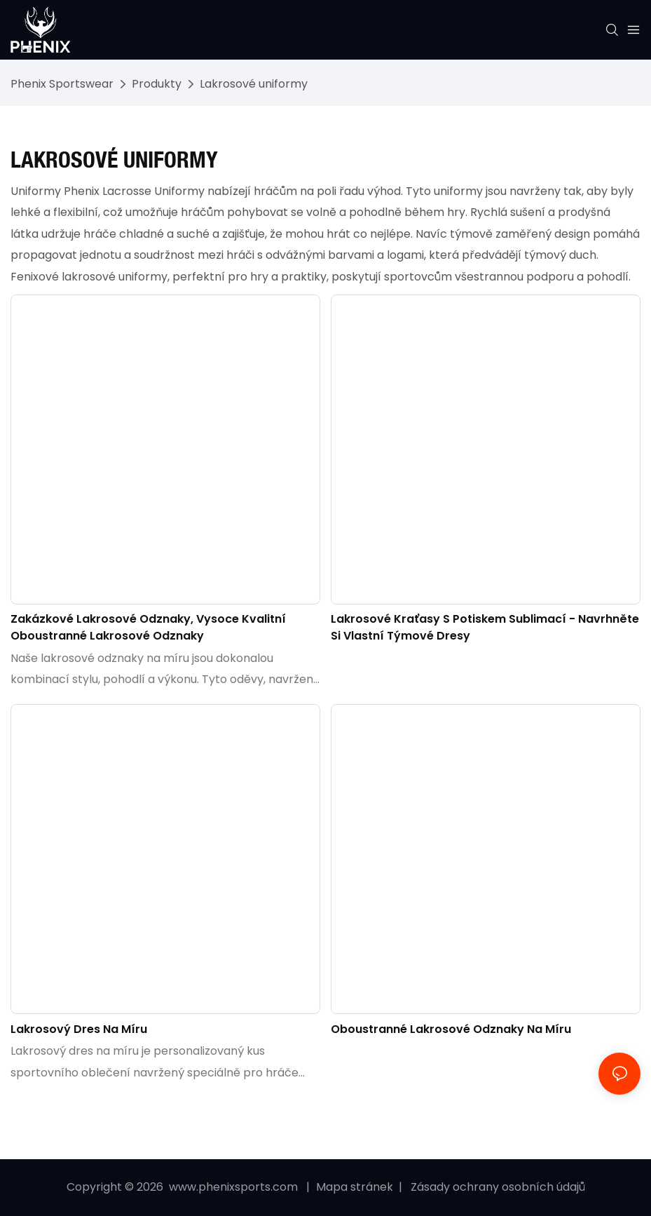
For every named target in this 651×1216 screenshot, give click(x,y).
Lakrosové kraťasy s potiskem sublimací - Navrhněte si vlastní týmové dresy (485, 627)
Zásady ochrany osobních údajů (496, 1187)
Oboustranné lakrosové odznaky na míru (451, 1029)
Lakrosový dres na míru (79, 1029)
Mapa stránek (356, 1187)
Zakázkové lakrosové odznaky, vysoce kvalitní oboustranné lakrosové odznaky (148, 627)
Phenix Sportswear (62, 84)
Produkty (156, 84)
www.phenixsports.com (233, 1187)
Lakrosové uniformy (254, 84)
